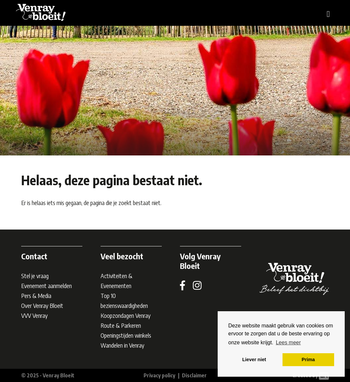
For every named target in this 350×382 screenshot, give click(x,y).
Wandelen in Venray (122, 345)
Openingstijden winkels (126, 335)
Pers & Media (36, 295)
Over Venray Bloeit (42, 305)
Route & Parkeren (121, 325)
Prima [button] (308, 359)
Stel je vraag (35, 275)
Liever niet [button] (254, 359)
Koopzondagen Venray (126, 315)
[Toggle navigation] (328, 13)
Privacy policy (159, 375)
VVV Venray (34, 315)
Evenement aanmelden (46, 285)
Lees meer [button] (288, 342)
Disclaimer (194, 375)
